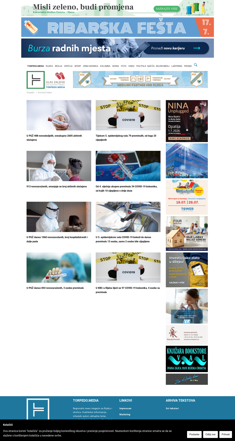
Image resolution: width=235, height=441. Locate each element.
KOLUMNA (105, 66)
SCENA (115, 66)
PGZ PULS (141, 66)
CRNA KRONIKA (90, 66)
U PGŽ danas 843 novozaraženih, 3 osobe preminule (55, 288)
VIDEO (131, 66)
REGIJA (58, 66)
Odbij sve (210, 434)
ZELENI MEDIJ (162, 66)
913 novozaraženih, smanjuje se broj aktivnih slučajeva (57, 186)
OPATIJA (68, 66)
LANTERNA (176, 66)
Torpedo (30, 92)
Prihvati (226, 434)
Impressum (125, 408)
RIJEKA (49, 66)
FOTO (123, 66)
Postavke (194, 434)
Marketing (124, 414)
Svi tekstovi (172, 408)
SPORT (77, 66)
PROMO (188, 66)
